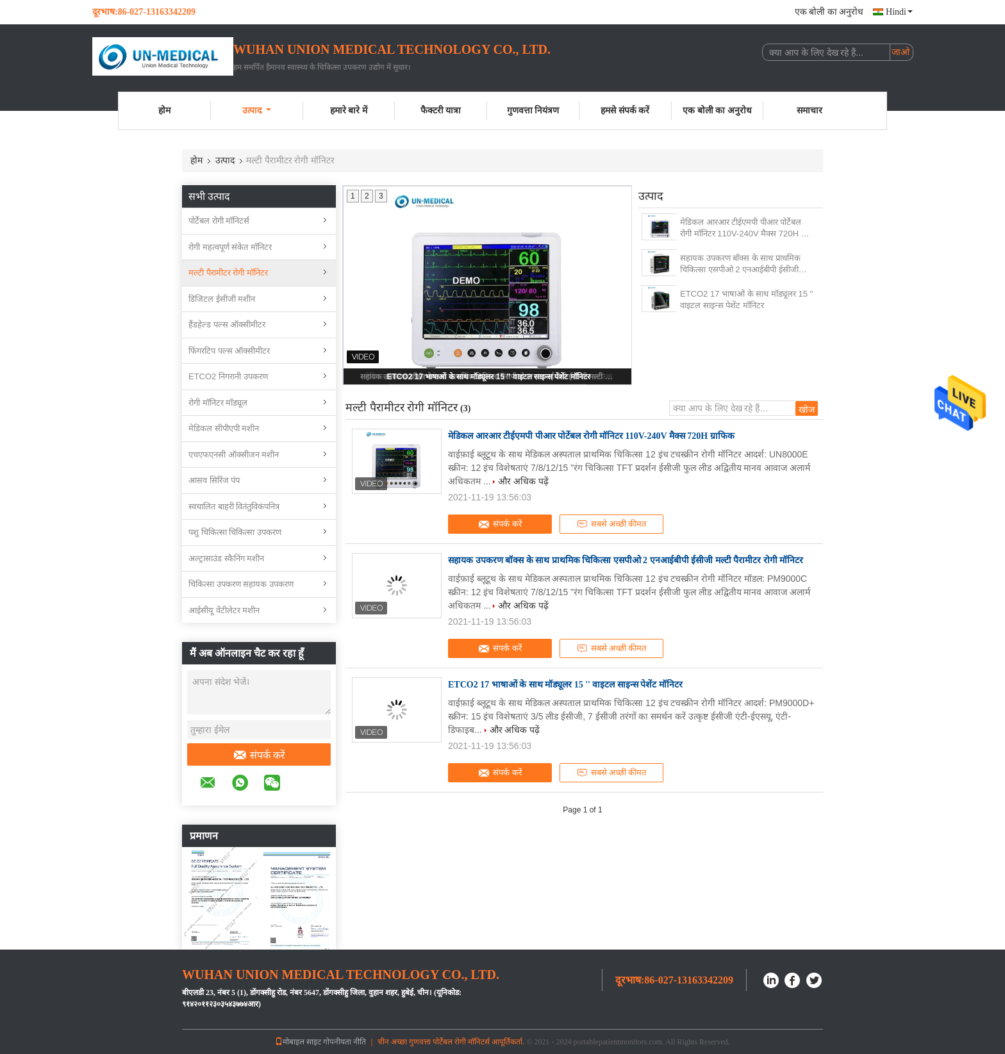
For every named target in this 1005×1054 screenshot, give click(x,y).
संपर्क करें (259, 755)
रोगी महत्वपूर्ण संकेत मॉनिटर (230, 247)
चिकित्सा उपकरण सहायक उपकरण (241, 584)
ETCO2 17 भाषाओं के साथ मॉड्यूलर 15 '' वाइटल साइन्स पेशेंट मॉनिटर (488, 376)
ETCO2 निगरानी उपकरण (228, 376)
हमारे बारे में (348, 110)
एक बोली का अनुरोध (829, 12)
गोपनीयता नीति (344, 1041)
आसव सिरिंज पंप (214, 480)
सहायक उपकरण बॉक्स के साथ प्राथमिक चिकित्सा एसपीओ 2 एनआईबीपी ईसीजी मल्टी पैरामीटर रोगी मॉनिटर (740, 264)
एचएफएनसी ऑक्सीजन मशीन (233, 454)
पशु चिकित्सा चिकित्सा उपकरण (234, 532)
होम (164, 110)
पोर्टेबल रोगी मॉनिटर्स (218, 221)
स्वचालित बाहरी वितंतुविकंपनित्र (233, 506)
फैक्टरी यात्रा (440, 110)
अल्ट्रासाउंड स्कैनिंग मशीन (226, 558)
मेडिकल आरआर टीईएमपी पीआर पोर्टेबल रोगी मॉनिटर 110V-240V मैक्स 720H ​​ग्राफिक (740, 228)
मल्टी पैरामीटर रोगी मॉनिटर (228, 272)
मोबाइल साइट (298, 1041)
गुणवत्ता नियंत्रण (533, 110)
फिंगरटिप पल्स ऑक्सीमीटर (229, 351)
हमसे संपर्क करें (625, 110)
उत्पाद (256, 110)
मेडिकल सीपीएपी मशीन (223, 428)
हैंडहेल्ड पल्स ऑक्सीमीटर (226, 324)
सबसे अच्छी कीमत (611, 524)
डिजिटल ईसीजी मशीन (221, 299)
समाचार (809, 110)
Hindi (899, 12)
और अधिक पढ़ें (523, 481)
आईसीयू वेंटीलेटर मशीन (224, 610)
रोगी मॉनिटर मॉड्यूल (217, 403)
